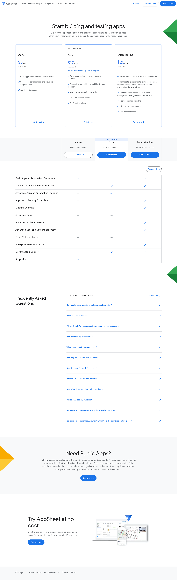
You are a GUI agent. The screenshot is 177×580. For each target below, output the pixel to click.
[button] (114, 305)
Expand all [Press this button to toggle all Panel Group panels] (154, 169)
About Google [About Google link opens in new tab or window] (35, 572)
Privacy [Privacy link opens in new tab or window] (65, 572)
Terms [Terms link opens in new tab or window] (73, 572)
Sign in (136, 3)
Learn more (88, 478)
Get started (168, 3)
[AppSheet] (9, 3)
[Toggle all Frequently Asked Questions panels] (154, 295)
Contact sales (150, 3)
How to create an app (32, 3)
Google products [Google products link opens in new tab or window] (51, 572)
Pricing (59, 3)
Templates (49, 3)
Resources (70, 3)
